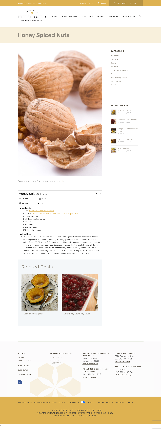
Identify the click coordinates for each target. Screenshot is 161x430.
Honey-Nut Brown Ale (125, 139)
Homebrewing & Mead (120, 77)
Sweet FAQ (88, 16)
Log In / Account (87, 3)
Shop (54, 16)
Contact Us (129, 16)
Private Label (25, 374)
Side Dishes (115, 84)
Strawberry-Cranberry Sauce (79, 313)
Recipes (101, 16)
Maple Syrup (26, 360)
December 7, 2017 (31, 181)
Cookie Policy (82, 402)
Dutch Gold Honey (52, 181)
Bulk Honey (24, 366)
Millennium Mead (124, 148)
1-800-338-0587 (134, 367)
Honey (22, 357)
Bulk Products (69, 16)
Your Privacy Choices (104, 402)
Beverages (115, 59)
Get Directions (91, 364)
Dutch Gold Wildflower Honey (41, 211)
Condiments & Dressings (121, 70)
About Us (113, 16)
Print (98, 193)
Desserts (114, 74)
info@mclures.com (90, 379)
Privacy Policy (65, 402)
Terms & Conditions (129, 402)
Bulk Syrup (24, 370)
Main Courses (116, 81)
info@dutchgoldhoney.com (125, 375)
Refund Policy (27, 402)
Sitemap (81, 405)
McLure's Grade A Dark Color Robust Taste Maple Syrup (55, 213)
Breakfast (115, 66)
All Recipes (115, 55)
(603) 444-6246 (90, 373)
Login (103, 3)
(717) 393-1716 (122, 369)
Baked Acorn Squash (35, 313)
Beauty (113, 63)
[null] (38, 203)
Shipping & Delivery (46, 402)
